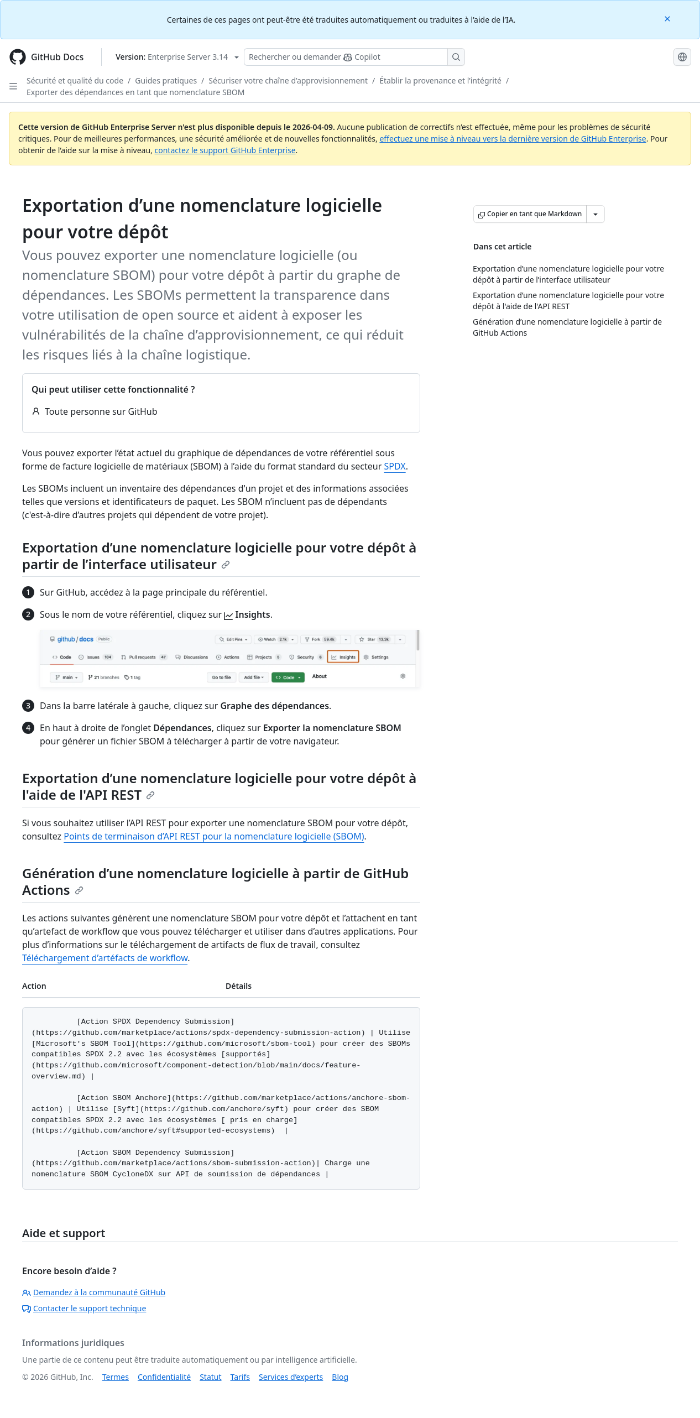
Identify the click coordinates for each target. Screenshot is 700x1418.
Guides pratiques (166, 80)
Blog (340, 1377)
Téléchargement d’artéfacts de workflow (104, 958)
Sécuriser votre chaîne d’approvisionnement (288, 80)
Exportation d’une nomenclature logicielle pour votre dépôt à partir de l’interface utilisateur (219, 555)
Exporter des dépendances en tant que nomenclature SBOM (135, 92)
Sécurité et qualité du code (75, 80)
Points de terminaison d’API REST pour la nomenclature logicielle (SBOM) (214, 836)
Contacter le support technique (84, 1308)
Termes (115, 1377)
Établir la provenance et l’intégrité (440, 80)
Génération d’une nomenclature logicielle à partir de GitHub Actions (215, 881)
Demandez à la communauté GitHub (93, 1292)
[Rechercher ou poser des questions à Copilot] (354, 57)
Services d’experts (291, 1377)
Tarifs (240, 1377)
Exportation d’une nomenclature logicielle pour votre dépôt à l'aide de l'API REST (219, 786)
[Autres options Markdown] (595, 214)
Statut (210, 1377)
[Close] (668, 18)
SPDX (394, 466)
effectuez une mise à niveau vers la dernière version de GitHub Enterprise (512, 138)
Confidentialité (164, 1377)
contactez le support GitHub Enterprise (224, 150)
